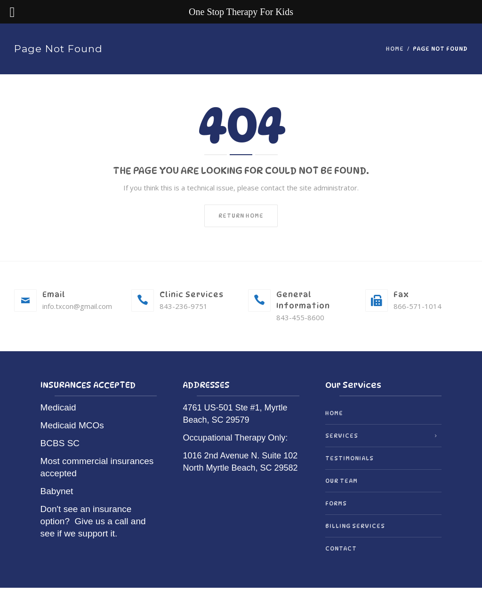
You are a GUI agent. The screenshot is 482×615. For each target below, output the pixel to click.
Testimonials (349, 458)
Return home (241, 215)
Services (341, 435)
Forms (336, 503)
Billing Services (355, 525)
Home (395, 48)
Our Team (341, 480)
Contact (341, 548)
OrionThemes (267, 602)
